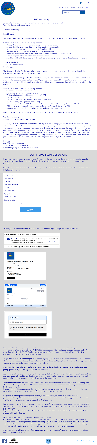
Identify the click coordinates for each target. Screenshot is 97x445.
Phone (6, 194)
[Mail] (48, 441)
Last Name (7, 181)
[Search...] (70, 12)
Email (6, 188)
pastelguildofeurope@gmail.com (16, 398)
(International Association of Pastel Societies (47, 104)
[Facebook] (4, 441)
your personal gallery (50, 58)
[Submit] (30, 209)
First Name (8, 176)
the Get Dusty (51, 45)
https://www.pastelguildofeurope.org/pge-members (70, 374)
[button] (73, 7)
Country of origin (10, 200)
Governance (46, 99)
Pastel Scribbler (46, 49)
